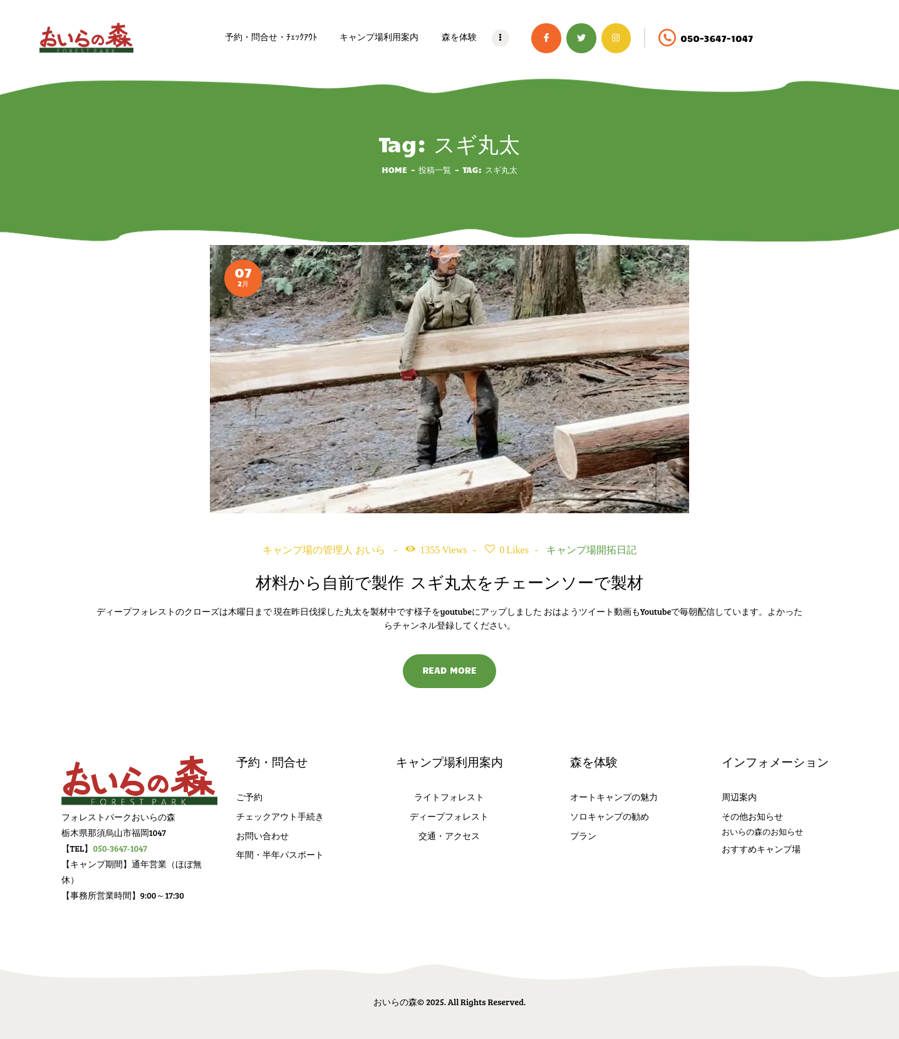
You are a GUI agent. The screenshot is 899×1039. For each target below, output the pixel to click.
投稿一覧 (434, 169)
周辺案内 (739, 797)
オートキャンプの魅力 (614, 797)
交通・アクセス (449, 836)
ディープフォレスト (449, 816)
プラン (583, 836)
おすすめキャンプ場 (761, 849)
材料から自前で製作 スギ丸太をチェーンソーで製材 (449, 581)
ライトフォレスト (449, 797)
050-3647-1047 (120, 848)
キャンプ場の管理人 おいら (325, 550)
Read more (449, 670)
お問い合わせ (262, 836)
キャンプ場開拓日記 (591, 550)
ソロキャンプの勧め (609, 816)
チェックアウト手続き (280, 816)
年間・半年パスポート (280, 854)
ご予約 (249, 797)
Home (394, 169)
